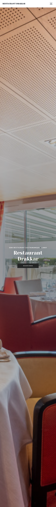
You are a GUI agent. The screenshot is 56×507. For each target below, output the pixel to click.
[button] (51, 3)
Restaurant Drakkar (14, 4)
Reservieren (28, 266)
